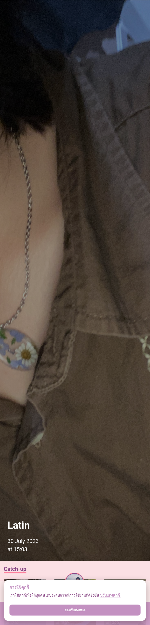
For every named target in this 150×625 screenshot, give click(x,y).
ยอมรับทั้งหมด (75, 610)
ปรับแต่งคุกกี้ (110, 595)
